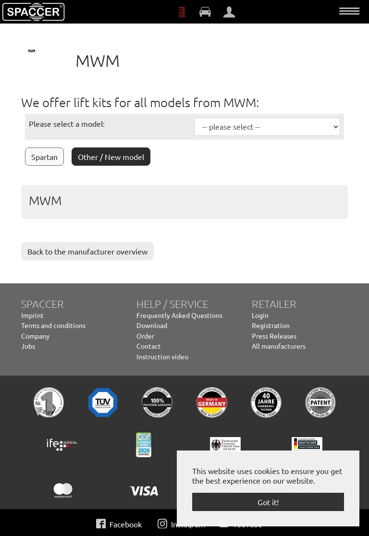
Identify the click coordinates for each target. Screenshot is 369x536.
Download (151, 325)
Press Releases (274, 335)
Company (35, 335)
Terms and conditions (53, 325)
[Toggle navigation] (349, 11)
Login (260, 315)
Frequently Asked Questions (179, 315)
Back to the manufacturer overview (87, 251)
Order (145, 335)
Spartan (44, 156)
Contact (148, 345)
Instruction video (162, 356)
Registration (271, 325)
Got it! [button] (268, 502)
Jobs (28, 345)
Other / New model (111, 156)
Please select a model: (67, 123)
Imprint (32, 315)
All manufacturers (279, 345)
